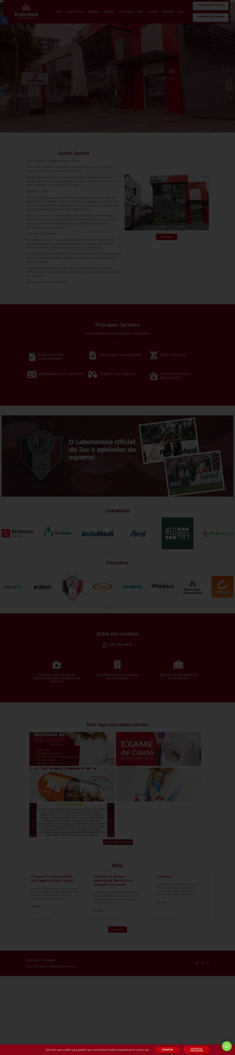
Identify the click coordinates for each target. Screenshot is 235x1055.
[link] (227, 1046)
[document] (117, 527)
